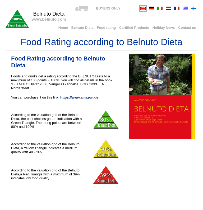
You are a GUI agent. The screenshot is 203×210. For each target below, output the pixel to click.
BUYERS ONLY (108, 8)
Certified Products (134, 28)
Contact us (187, 28)
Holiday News (164, 28)
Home (63, 28)
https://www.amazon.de (79, 97)
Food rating (106, 28)
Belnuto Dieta (82, 28)
